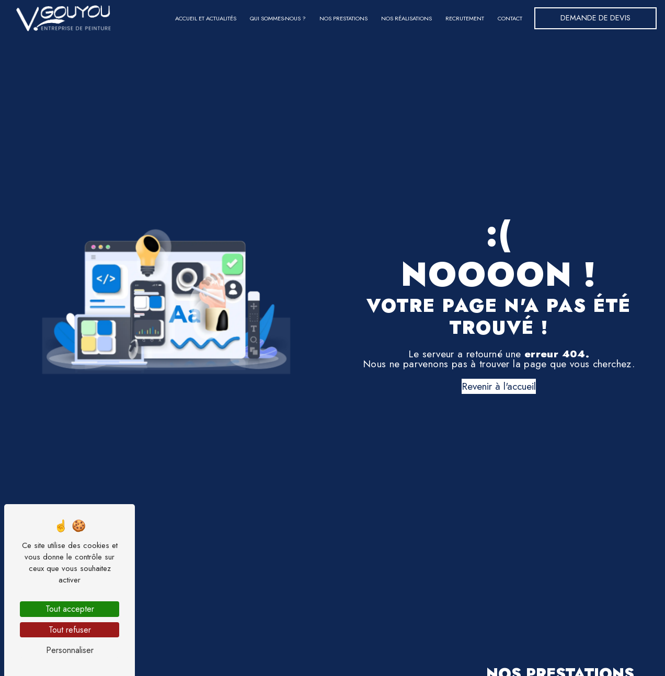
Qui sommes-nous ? (278, 18)
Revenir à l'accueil (499, 386)
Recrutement (464, 18)
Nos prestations (343, 18)
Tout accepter (69, 609)
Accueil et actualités (205, 18)
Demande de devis (595, 18)
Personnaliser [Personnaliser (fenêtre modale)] (70, 650)
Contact (510, 18)
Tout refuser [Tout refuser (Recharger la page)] (70, 630)
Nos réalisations (406, 18)
